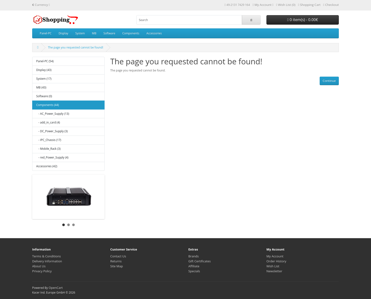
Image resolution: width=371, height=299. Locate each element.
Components (130, 33)
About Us (38, 266)
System (80, 33)
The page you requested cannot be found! (75, 47)
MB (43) (41, 87)
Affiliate (193, 266)
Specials (194, 271)
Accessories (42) (46, 166)
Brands (193, 256)
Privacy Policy (42, 271)
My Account (274, 256)
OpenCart (56, 288)
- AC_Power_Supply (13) (52, 114)
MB (94, 33)
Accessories (154, 33)
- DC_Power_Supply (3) (52, 131)
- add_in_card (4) (48, 122)
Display (63, 33)
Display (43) (43, 70)
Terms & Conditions (46, 256)
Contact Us (118, 256)
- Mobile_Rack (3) (48, 149)
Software (109, 33)
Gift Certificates (199, 261)
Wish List (272, 266)
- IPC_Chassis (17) (48, 140)
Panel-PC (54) (45, 61)
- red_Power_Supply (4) (52, 157)
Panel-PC (46, 33)
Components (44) (47, 105)
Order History (276, 261)
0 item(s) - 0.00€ (302, 19)
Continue (329, 81)
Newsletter (274, 271)
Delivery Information (47, 261)
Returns (116, 261)
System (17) (43, 79)
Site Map (116, 266)
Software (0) (44, 96)
